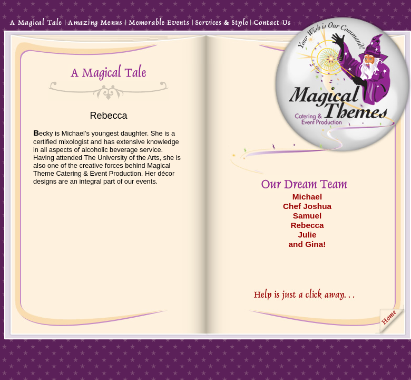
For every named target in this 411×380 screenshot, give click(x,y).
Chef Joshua (307, 206)
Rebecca (307, 225)
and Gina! (307, 244)
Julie (307, 234)
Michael (307, 196)
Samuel (307, 215)
